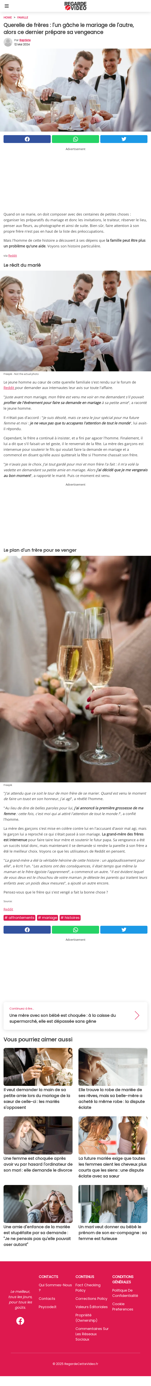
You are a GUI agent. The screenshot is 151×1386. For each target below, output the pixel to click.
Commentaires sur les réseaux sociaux (92, 1334)
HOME (8, 17)
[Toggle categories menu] (7, 6)
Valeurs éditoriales (92, 1306)
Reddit (12, 255)
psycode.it (47, 1306)
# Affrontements (19, 917)
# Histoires (70, 917)
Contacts (47, 1298)
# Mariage (47, 917)
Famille (22, 17)
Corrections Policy (91, 1298)
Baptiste (25, 40)
